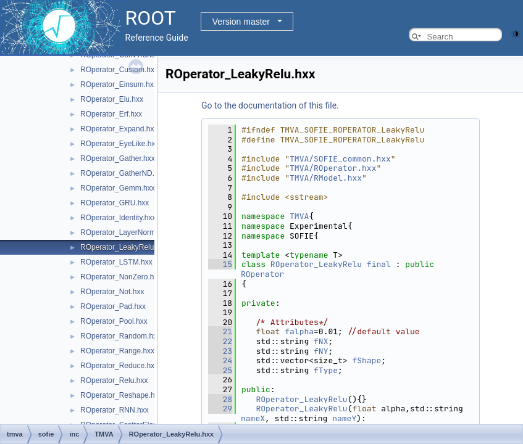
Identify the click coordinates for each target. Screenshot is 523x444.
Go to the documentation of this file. (270, 105)
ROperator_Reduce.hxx (119, 365)
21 (220, 331)
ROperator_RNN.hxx (114, 410)
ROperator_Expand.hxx (118, 129)
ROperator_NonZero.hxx (120, 277)
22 (220, 341)
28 (220, 399)
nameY (344, 418)
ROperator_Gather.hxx (117, 158)
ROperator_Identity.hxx (118, 217)
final (379, 264)
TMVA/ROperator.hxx (333, 168)
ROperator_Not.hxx (112, 291)
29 (220, 408)
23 (220, 351)
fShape (366, 360)
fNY (321, 351)
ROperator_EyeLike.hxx (119, 143)
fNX (321, 341)
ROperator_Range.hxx (117, 351)
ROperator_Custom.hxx (119, 69)
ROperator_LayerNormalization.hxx (138, 232)
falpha (299, 331)
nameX (253, 418)
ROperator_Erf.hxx (111, 114)
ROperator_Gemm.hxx (117, 188)
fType (326, 370)
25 (220, 370)
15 (220, 264)
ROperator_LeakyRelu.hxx (123, 247)
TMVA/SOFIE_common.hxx (340, 159)
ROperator (262, 274)
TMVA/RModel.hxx (326, 178)
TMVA (299, 216)
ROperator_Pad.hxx (113, 306)
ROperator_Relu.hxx (114, 380)
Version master (241, 22)
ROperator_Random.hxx (120, 336)
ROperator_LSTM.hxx (116, 262)
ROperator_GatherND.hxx (123, 173)
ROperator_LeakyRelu (316, 264)
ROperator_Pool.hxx (114, 321)
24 (220, 360)
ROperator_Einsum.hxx (118, 84)
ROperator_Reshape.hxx (121, 395)
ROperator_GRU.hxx (114, 203)
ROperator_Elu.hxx (111, 99)
